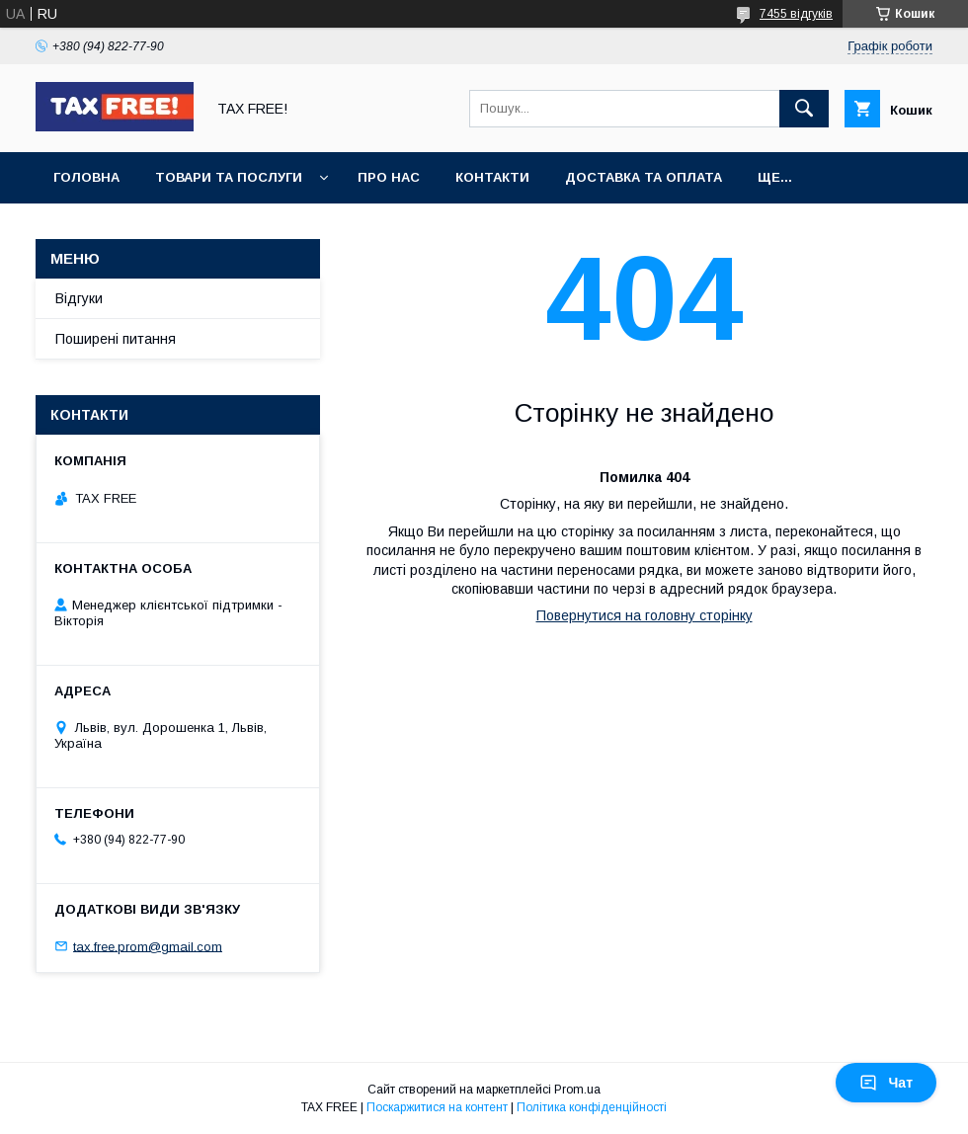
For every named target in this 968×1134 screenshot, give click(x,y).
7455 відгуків (796, 14)
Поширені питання (115, 339)
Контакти (492, 177)
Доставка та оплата (643, 177)
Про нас (389, 177)
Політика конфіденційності (592, 1107)
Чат (886, 1083)
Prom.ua (577, 1089)
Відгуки (79, 298)
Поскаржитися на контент (437, 1107)
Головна (86, 177)
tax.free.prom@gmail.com (147, 945)
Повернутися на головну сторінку (644, 615)
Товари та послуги (228, 177)
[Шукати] (804, 108)
